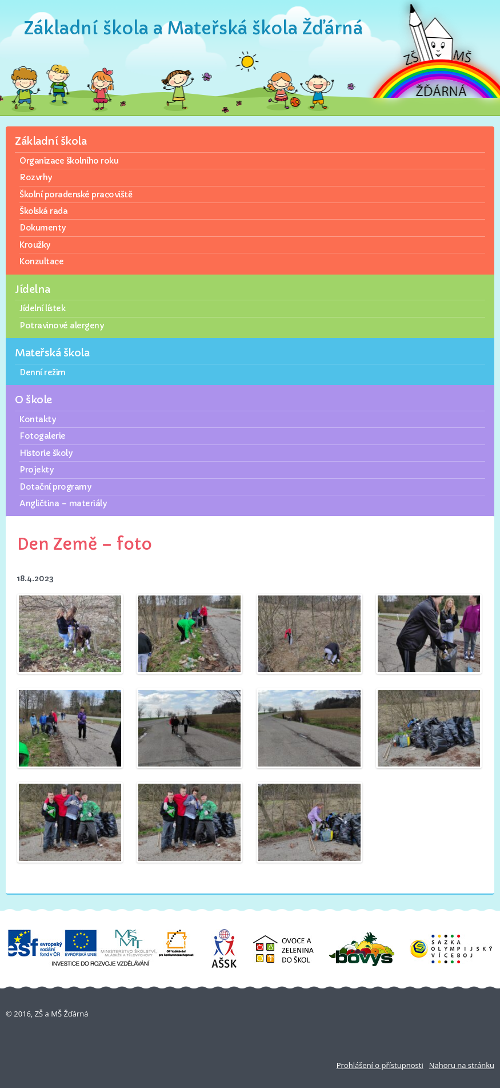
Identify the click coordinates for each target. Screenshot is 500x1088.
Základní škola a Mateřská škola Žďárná (193, 28)
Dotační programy (55, 487)
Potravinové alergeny (61, 325)
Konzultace (41, 261)
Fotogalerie (42, 436)
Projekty (36, 469)
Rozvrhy (35, 177)
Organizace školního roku (68, 161)
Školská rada (43, 211)
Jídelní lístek (42, 308)
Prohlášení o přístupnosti (380, 1065)
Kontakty (37, 419)
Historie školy (45, 453)
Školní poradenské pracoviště (75, 194)
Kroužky (34, 245)
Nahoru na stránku (461, 1065)
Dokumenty (42, 228)
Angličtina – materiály (62, 503)
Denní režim (42, 372)
